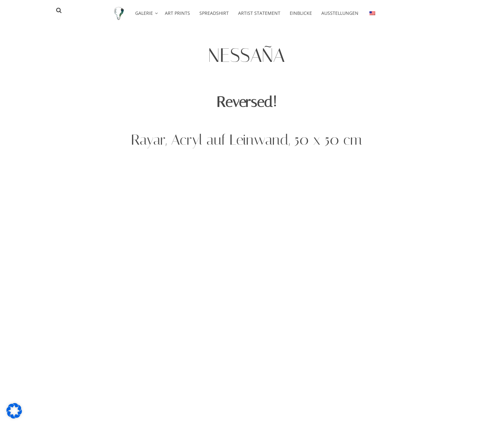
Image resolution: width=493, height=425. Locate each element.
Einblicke (301, 13)
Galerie (144, 13)
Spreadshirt (214, 13)
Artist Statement (259, 13)
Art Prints (177, 13)
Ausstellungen (339, 13)
